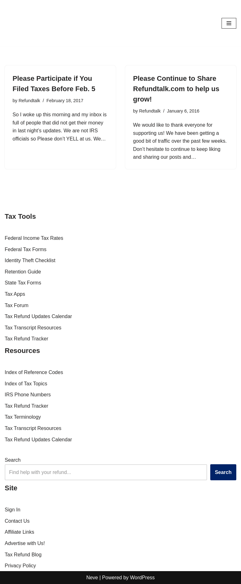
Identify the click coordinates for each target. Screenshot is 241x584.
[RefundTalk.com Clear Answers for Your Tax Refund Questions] (23, 23)
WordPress (142, 577)
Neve (92, 577)
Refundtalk (29, 100)
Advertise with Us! (25, 543)
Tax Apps (15, 294)
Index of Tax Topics (26, 383)
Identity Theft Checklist (30, 260)
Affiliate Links (19, 532)
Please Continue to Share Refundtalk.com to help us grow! (176, 88)
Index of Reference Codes (34, 372)
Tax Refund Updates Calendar (38, 316)
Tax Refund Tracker (26, 338)
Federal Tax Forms (25, 249)
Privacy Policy (20, 565)
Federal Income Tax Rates (34, 238)
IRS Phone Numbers (28, 394)
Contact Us (17, 521)
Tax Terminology (23, 417)
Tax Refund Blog (23, 554)
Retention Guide (23, 271)
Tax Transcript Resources (33, 327)
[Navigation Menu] (229, 23)
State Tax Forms (23, 282)
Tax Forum (17, 305)
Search (13, 460)
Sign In (12, 509)
